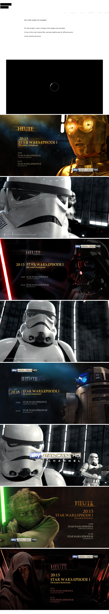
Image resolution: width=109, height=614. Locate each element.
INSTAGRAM (91, 13)
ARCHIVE (106, 13)
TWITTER (99, 13)
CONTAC (82, 13)
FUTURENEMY (72, 13)
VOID (64, 13)
